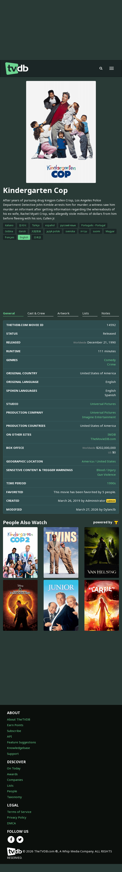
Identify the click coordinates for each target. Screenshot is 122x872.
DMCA (11, 831)
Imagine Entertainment (99, 425)
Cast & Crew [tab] (36, 321)
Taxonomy (14, 805)
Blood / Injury (106, 478)
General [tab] (9, 321)
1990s (111, 491)
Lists (10, 793)
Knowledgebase (18, 756)
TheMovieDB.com (103, 447)
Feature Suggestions (21, 750)
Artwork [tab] (63, 321)
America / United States (99, 469)
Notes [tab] (105, 321)
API (9, 744)
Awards (12, 782)
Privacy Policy (16, 825)
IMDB (112, 442)
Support (13, 762)
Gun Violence (106, 482)
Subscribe (14, 739)
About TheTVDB (18, 727)
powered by (106, 530)
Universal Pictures (103, 412)
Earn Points (15, 733)
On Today (14, 776)
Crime (111, 372)
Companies (15, 788)
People (12, 799)
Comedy (110, 368)
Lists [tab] (85, 321)
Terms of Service (19, 820)
